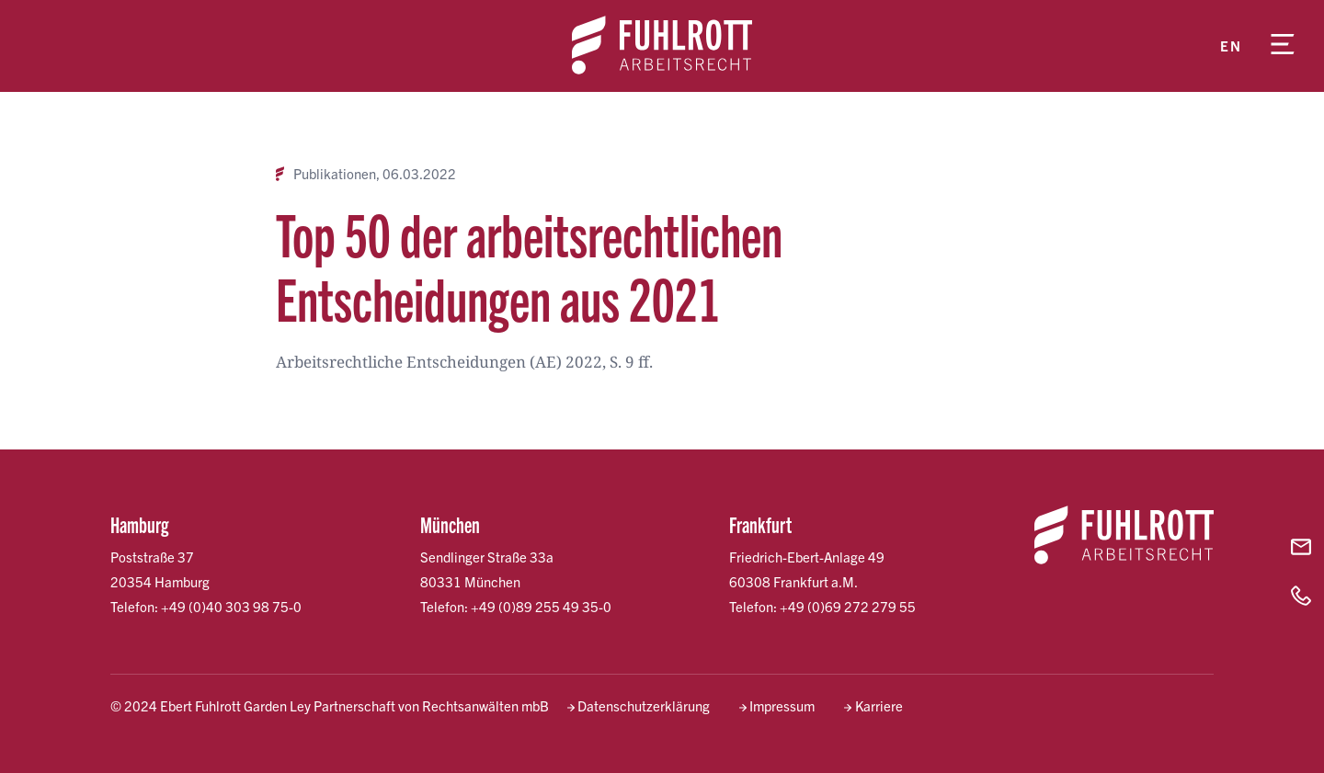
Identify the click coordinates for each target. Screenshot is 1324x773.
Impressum (782, 705)
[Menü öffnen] (1282, 46)
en (1230, 45)
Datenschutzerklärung (643, 705)
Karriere (879, 705)
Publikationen (334, 173)
